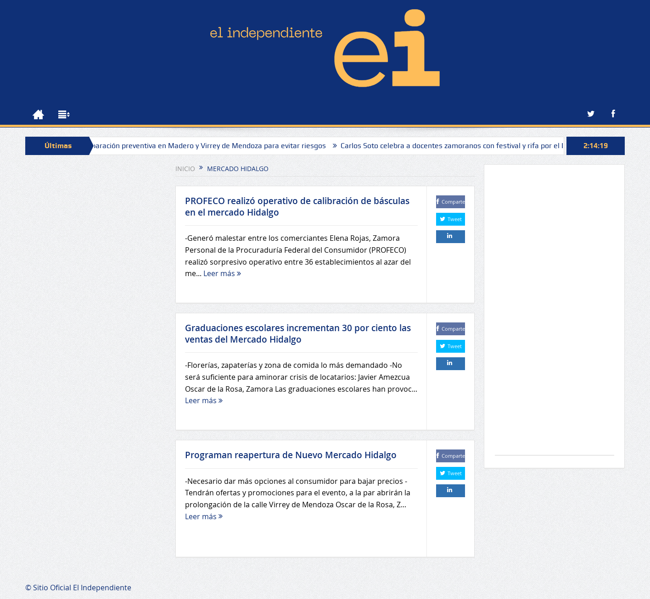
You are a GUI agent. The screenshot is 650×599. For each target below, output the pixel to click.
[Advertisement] (554, 314)
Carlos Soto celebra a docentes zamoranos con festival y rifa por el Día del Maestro (495, 145)
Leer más (222, 273)
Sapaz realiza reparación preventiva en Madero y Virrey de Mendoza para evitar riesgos (200, 145)
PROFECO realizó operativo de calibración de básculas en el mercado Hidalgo (297, 206)
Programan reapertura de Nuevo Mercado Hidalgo (291, 455)
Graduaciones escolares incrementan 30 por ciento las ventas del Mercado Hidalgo (298, 333)
